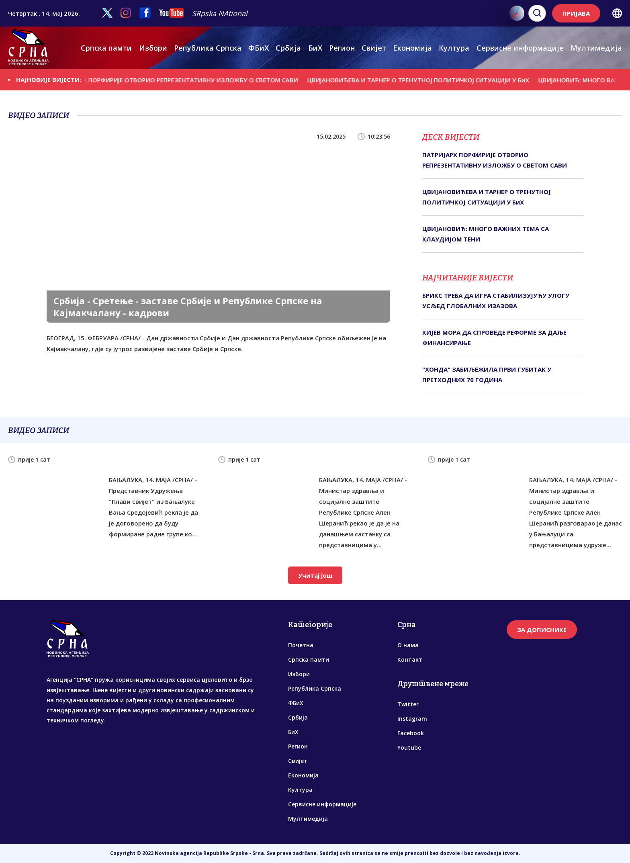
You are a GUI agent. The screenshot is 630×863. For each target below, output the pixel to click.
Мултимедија (596, 48)
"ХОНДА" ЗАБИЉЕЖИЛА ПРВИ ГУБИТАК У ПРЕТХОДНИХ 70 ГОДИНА (486, 374)
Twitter (408, 704)
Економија (412, 48)
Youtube (409, 747)
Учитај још (315, 575)
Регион (342, 48)
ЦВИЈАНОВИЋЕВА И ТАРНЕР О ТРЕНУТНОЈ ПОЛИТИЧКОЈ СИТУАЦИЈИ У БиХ (426, 80)
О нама (408, 645)
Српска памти (106, 48)
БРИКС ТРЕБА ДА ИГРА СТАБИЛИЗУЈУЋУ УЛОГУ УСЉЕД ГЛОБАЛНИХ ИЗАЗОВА (495, 300)
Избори (153, 48)
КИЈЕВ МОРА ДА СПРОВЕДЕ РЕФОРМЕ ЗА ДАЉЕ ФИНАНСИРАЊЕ (494, 337)
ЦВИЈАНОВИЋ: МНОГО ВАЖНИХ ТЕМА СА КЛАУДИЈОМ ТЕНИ (485, 234)
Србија (288, 48)
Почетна (300, 645)
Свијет (374, 48)
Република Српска (207, 48)
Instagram (412, 718)
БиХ (315, 48)
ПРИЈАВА (576, 13)
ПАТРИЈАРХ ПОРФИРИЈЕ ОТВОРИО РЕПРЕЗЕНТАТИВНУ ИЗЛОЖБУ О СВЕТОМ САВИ (183, 80)
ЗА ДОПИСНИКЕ (542, 630)
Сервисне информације (520, 48)
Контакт (409, 659)
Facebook (410, 733)
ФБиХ (258, 48)
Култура (454, 48)
